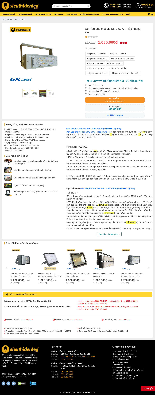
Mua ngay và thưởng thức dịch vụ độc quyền (115, 81)
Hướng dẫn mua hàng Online (125, 357)
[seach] (89, 6)
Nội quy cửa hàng (120, 362)
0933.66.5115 (67, 357)
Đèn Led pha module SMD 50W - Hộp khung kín (88, 132)
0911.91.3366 (89, 357)
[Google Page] (8, 383)
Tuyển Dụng (118, 365)
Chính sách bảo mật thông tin (125, 375)
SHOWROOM (57, 347)
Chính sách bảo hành (122, 367)
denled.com (90, 392)
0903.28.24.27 (125, 320)
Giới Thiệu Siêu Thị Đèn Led (125, 351)
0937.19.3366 (76, 320)
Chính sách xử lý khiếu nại (124, 378)
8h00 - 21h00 (147, 5)
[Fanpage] (3, 383)
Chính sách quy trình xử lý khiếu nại (128, 370)
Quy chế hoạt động (121, 359)
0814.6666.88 (67, 359)
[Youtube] (14, 383)
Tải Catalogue (116, 115)
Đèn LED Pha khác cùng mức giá (22, 243)
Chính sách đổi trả (120, 373)
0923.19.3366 (67, 371)
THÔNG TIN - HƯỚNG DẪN (125, 347)
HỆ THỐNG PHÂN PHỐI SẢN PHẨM (21, 294)
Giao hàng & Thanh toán (123, 354)
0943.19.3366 (67, 377)
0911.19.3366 (67, 374)
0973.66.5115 (27, 320)
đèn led (16, 360)
